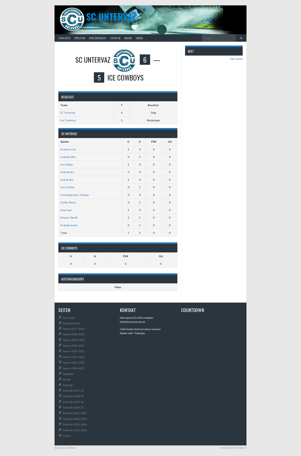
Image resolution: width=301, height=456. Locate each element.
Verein (139, 38)
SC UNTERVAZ (111, 16)
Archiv (128, 38)
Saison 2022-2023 (73, 357)
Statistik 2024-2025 (75, 430)
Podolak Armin (69, 225)
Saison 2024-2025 (73, 368)
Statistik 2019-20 (73, 402)
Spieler (64, 141)
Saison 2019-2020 (73, 340)
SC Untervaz (67, 112)
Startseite (64, 38)
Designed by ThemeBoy (233, 448)
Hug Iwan (66, 210)
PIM (153, 141)
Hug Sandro (67, 172)
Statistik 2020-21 (73, 407)
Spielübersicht (97, 38)
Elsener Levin (68, 149)
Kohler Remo (68, 202)
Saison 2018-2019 (73, 334)
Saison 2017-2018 (73, 328)
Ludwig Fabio (68, 156)
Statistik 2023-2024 (75, 424)
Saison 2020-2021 (73, 345)
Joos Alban (66, 164)
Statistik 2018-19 (73, 396)
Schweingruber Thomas (74, 194)
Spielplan (79, 38)
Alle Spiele (236, 58)
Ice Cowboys (68, 120)
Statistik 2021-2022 (75, 413)
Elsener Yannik (69, 217)
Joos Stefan (67, 187)
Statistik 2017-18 (73, 390)
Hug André (66, 179)
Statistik (115, 38)
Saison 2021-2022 (73, 351)
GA (170, 141)
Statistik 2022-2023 (75, 418)
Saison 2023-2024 (73, 362)
